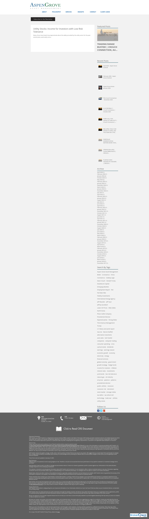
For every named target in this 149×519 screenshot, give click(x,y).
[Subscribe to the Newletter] (43, 19)
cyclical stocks (101, 347)
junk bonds (100, 374)
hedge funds (112, 365)
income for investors (103, 368)
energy (107, 356)
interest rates (101, 371)
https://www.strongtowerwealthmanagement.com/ (66, 445)
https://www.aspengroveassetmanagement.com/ (42, 445)
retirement (110, 389)
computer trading (111, 341)
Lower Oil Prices (102, 308)
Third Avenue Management (106, 323)
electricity (100, 356)
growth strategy (102, 365)
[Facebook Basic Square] (98, 411)
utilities (115, 398)
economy (112, 353)
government (112, 362)
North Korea (101, 311)
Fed (112, 290)
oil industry (109, 377)
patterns (113, 380)
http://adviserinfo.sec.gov (36, 484)
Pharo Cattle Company (104, 314)
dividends (110, 347)
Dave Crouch (101, 281)
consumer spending (103, 344)
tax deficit (100, 395)
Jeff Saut (108, 302)
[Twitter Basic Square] (101, 411)
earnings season (109, 350)
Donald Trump (111, 281)
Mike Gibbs (112, 308)
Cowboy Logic (110, 278)
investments (111, 371)
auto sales (100, 338)
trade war (108, 398)
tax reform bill (109, 395)
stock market (101, 392)
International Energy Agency (106, 299)
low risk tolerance (111, 374)
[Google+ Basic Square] (104, 411)
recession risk (101, 389)
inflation (114, 368)
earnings (100, 350)
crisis (112, 344)
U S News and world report (105, 329)
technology (100, 398)
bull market (108, 338)
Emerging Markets (103, 287)
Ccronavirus (106, 275)
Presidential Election (103, 317)
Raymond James (102, 320)
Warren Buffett (108, 332)
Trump (99, 326)
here (58, 512)
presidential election (103, 383)
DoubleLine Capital (103, 284)
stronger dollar (111, 392)
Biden (99, 275)
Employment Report (103, 290)
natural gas (100, 377)
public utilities (101, 386)
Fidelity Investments (103, 296)
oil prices (100, 380)
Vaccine (99, 332)
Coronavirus (101, 278)
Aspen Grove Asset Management (107, 272)
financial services (102, 359)
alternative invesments (104, 335)
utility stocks (101, 401)
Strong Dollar (113, 320)
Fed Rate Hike (101, 293)
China (113, 275)
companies (100, 341)
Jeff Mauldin (101, 302)
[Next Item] (115, 35)
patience (107, 380)
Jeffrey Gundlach (102, 305)
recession (110, 386)
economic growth (102, 353)
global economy (102, 362)
